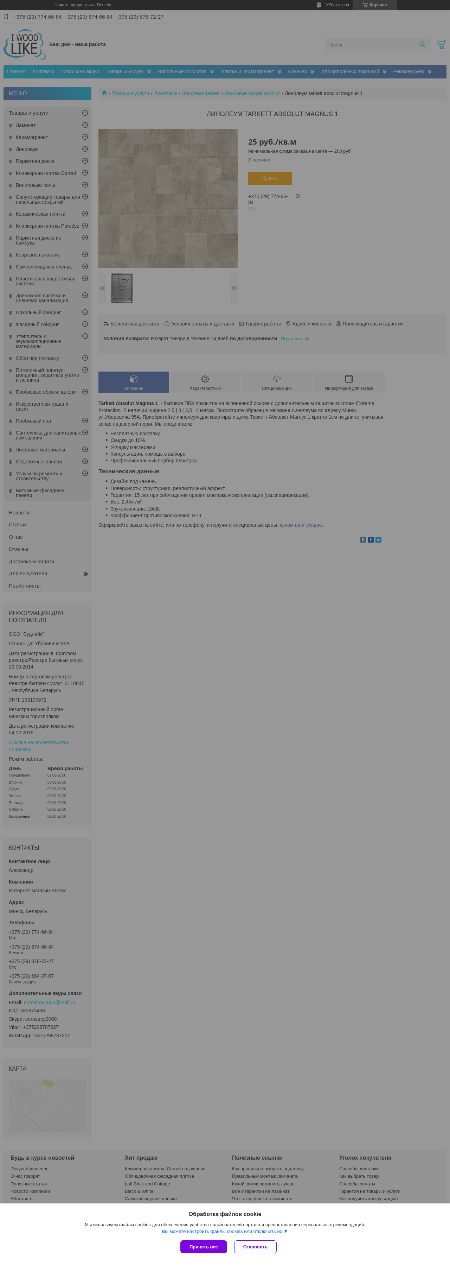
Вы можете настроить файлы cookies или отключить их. (222, 1231)
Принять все (203, 1246)
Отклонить (255, 1246)
